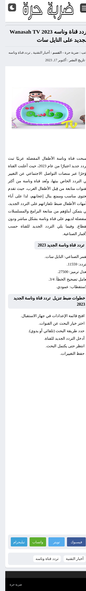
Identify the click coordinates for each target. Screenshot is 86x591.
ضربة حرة (66, 52)
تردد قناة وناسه (14, 52)
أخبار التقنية (36, 52)
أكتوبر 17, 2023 (50, 60)
